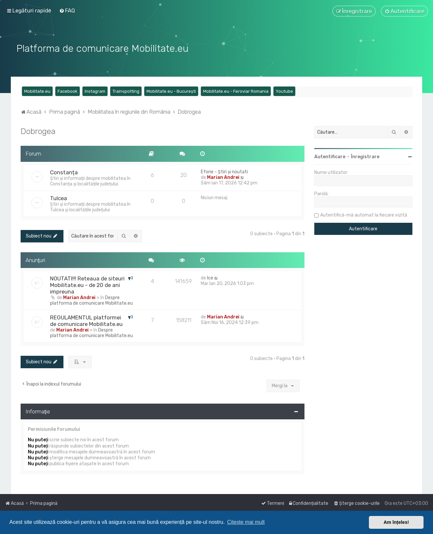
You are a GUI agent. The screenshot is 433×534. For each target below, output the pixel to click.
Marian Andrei (223, 176)
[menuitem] (67, 10)
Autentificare (329, 156)
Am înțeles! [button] (396, 522)
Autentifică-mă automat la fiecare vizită (363, 214)
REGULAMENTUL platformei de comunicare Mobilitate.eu (86, 320)
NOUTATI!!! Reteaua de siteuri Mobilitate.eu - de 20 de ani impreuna (87, 284)
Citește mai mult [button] (246, 522)
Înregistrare (365, 156)
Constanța (64, 171)
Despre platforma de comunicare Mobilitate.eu (91, 299)
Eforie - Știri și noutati (224, 171)
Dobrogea (38, 130)
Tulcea (58, 197)
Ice (210, 277)
